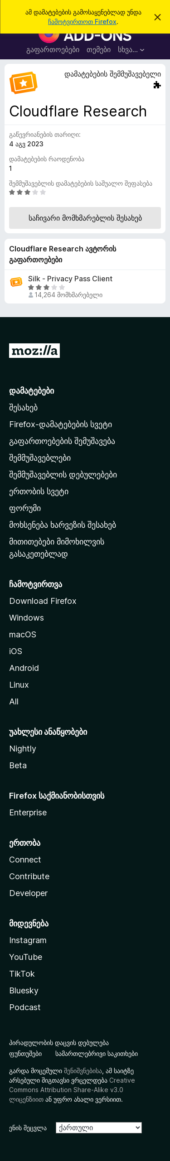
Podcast (25, 1007)
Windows (26, 617)
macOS (22, 634)
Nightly (22, 748)
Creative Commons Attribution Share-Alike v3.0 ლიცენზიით (72, 1089)
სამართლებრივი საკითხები (96, 1053)
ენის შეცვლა (28, 1128)
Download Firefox (43, 601)
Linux (19, 684)
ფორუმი (25, 508)
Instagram (28, 940)
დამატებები (31, 390)
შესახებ (23, 407)
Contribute (29, 876)
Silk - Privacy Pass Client (70, 279)
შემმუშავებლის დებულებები (63, 474)
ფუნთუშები (25, 1053)
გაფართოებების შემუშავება (62, 441)
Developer (28, 893)
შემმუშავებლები (40, 457)
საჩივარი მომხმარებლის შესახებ (85, 217)
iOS (15, 651)
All (14, 701)
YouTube (25, 957)
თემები (99, 49)
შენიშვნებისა (83, 1070)
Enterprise (28, 812)
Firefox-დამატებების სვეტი (60, 424)
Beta (18, 765)
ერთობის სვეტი (38, 491)
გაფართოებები (52, 49)
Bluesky (24, 990)
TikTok (22, 973)
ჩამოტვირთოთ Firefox (82, 21)
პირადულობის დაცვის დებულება (59, 1042)
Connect (25, 859)
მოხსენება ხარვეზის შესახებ (62, 525)
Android (24, 668)
